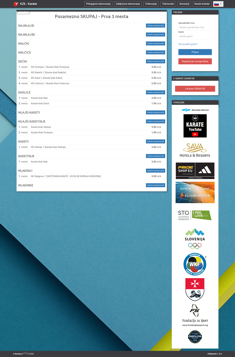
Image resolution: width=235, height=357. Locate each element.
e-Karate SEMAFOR (195, 88)
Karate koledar (202, 3)
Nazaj (23, 12)
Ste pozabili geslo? (188, 44)
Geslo (181, 32)
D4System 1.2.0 (215, 354)
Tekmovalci (168, 3)
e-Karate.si (18, 354)
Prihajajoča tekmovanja (98, 3)
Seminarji (184, 3)
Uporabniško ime (186, 23)
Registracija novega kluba (195, 61)
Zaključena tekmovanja (128, 3)
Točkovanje (151, 3)
